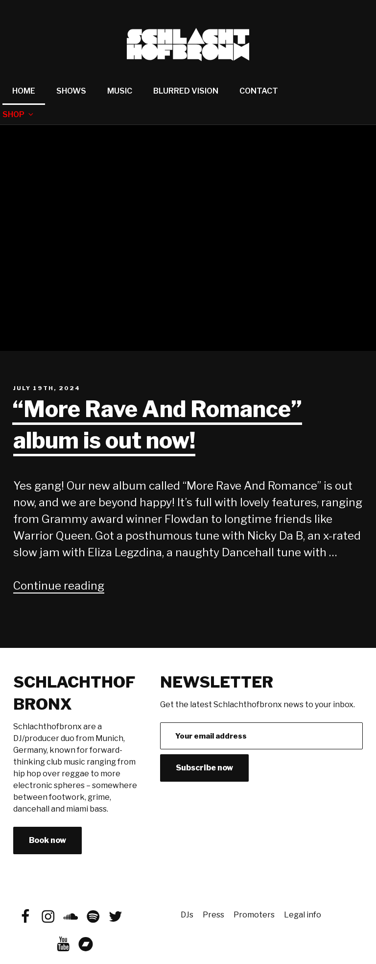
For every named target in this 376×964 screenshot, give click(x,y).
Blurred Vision (185, 91)
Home (23, 91)
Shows (71, 91)
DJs (187, 914)
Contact (258, 91)
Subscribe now (204, 767)
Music (119, 91)
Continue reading (58, 586)
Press (213, 914)
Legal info (302, 914)
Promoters (254, 914)
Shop (18, 114)
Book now (47, 840)
